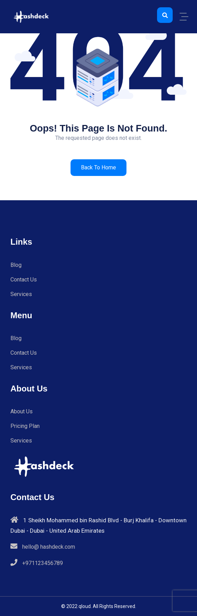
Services (21, 294)
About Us (21, 411)
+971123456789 (42, 563)
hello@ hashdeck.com (48, 546)
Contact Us (23, 279)
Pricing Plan (25, 426)
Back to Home (98, 167)
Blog (16, 265)
